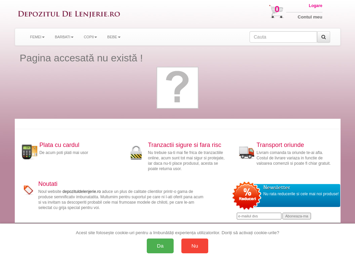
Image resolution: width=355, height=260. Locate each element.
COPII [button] (90, 37)
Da (160, 246)
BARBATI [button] (64, 37)
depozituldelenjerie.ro (81, 191)
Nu (194, 246)
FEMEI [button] (37, 37)
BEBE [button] (113, 37)
